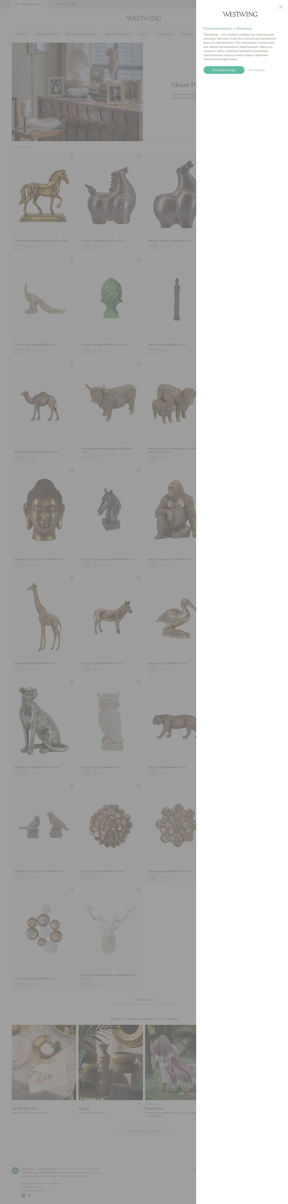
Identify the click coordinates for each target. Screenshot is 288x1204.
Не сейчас (257, 70)
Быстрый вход (224, 70)
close (281, 7)
